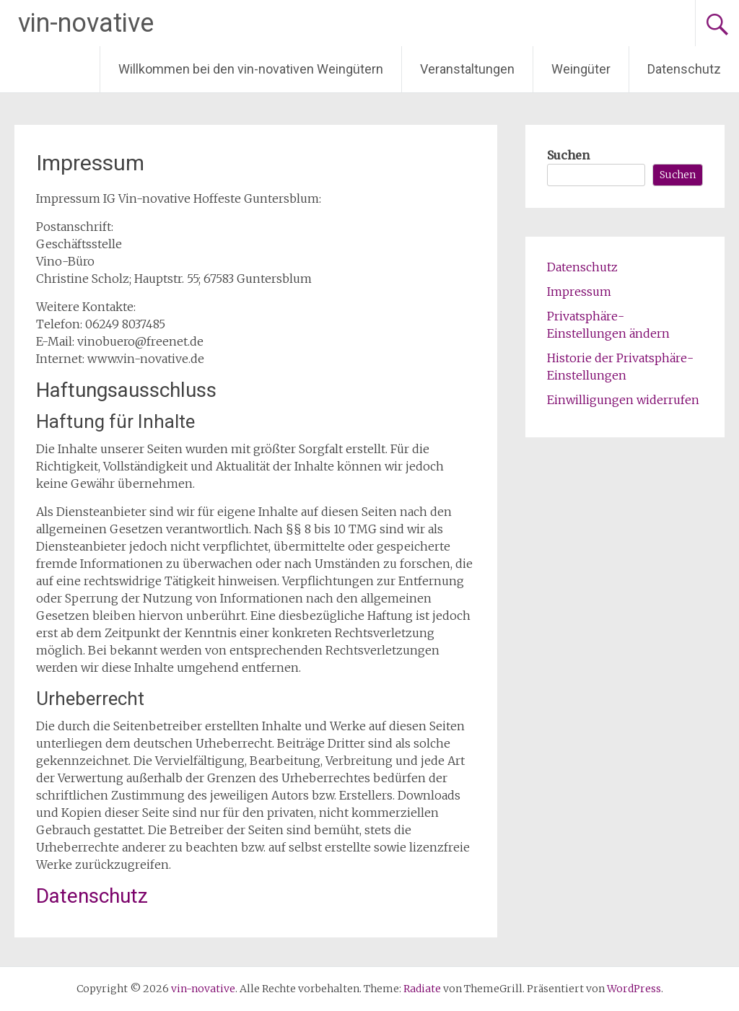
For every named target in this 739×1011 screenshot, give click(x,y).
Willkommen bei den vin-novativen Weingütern (250, 68)
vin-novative (86, 23)
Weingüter (581, 68)
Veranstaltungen (467, 68)
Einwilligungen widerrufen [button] (623, 400)
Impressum (579, 291)
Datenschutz (684, 68)
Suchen (568, 155)
